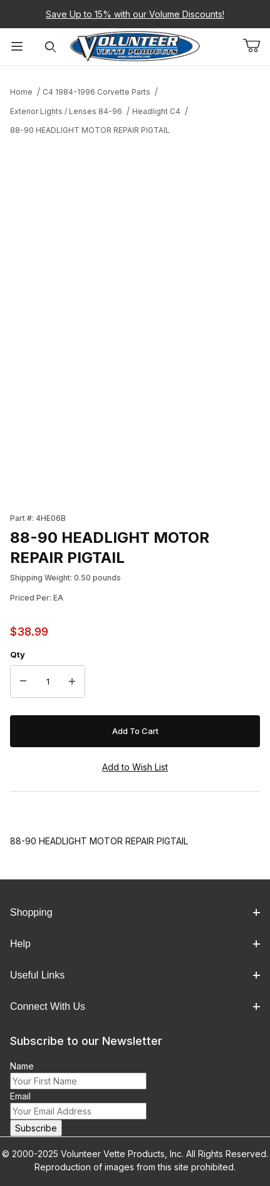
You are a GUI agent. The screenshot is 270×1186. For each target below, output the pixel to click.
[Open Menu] (17, 46)
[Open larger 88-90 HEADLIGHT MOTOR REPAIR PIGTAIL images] (135, 270)
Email (20, 1096)
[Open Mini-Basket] (256, 46)
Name (22, 1066)
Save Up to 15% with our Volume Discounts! (135, 14)
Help (135, 943)
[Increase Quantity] (72, 681)
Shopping (135, 912)
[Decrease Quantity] (23, 681)
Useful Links (135, 975)
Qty (17, 654)
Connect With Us (135, 1006)
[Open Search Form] (51, 46)
